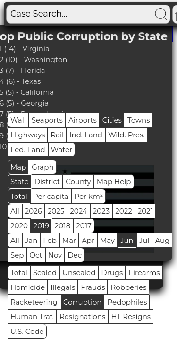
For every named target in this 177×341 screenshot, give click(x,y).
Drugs (112, 272)
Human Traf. (32, 316)
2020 (19, 225)
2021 (145, 210)
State (19, 181)
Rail (57, 134)
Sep (17, 255)
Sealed (45, 272)
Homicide (27, 287)
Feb (49, 240)
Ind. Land (85, 134)
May (107, 240)
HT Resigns (131, 316)
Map (18, 166)
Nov (55, 255)
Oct (35, 255)
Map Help (114, 181)
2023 (101, 210)
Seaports (47, 120)
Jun (127, 240)
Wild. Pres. (126, 134)
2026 (33, 210)
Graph (42, 166)
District (47, 181)
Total (18, 196)
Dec (74, 255)
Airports (82, 120)
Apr (88, 240)
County (78, 181)
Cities (112, 120)
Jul (144, 240)
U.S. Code (27, 331)
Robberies (128, 287)
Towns (138, 120)
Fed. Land (27, 149)
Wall (18, 120)
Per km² (88, 196)
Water (62, 149)
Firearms (144, 272)
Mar (69, 240)
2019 (41, 225)
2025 (56, 210)
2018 (62, 225)
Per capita (51, 196)
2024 (78, 210)
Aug (162, 240)
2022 (123, 210)
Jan (31, 240)
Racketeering (34, 301)
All (14, 210)
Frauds (93, 287)
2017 (84, 225)
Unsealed (78, 272)
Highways (27, 134)
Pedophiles (127, 301)
